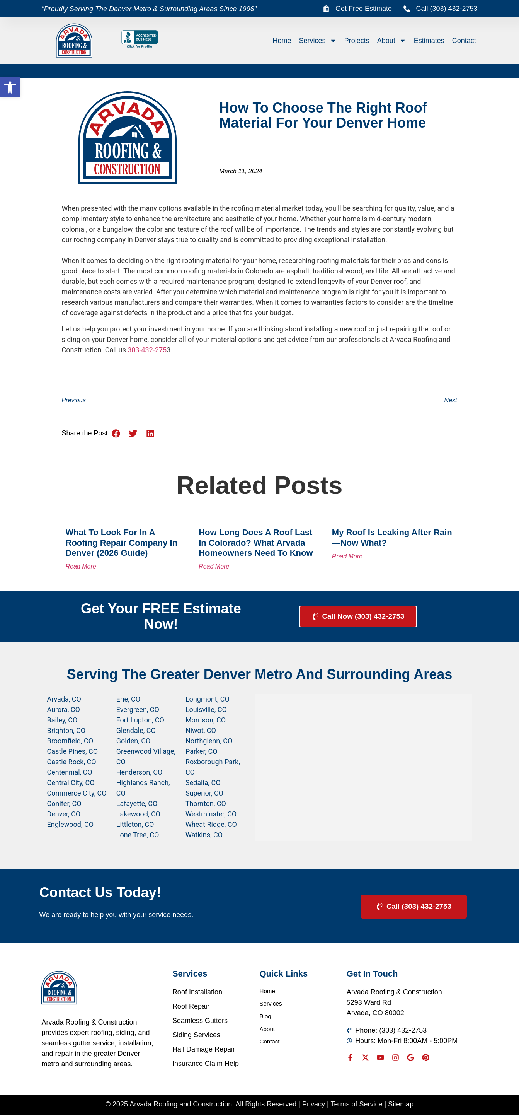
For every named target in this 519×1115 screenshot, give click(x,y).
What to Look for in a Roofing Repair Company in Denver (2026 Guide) (122, 543)
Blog (267, 1021)
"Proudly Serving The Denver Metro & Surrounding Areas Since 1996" (148, 9)
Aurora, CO (63, 709)
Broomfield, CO (70, 741)
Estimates (429, 40)
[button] (10, 87)
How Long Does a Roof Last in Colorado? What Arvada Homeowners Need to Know (256, 543)
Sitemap (400, 1104)
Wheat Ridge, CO (211, 824)
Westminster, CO (211, 814)
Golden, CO (133, 741)
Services (318, 41)
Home (282, 40)
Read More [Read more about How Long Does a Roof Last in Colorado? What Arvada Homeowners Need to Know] (214, 566)
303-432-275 (147, 350)
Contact (464, 40)
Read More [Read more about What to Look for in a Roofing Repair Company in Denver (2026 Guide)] (81, 566)
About (391, 41)
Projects (356, 40)
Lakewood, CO (138, 814)
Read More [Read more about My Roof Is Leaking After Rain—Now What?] (347, 556)
